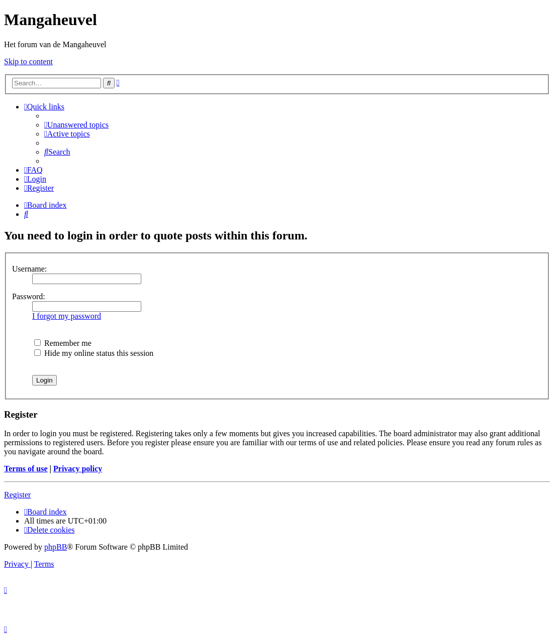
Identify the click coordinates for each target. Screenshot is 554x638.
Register (17, 494)
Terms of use (26, 468)
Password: (28, 296)
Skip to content (28, 61)
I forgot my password (66, 316)
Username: (29, 269)
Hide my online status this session (93, 353)
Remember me (62, 343)
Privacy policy (77, 468)
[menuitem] (76, 124)
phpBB (55, 547)
